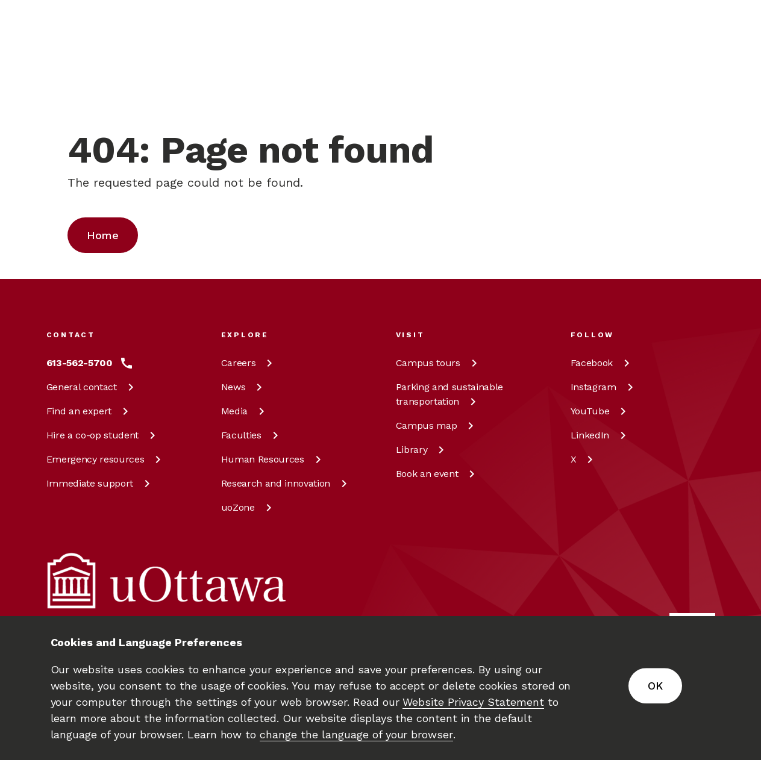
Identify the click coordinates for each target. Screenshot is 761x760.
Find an (89, 411)
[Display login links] (696, 90)
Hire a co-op (103, 435)
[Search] (336, 75)
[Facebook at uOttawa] (602, 363)
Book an (438, 473)
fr (645, 103)
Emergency (106, 459)
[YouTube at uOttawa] (601, 411)
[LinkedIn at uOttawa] (600, 435)
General (92, 387)
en (646, 76)
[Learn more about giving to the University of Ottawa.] (685, 26)
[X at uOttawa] (584, 459)
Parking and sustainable (449, 394)
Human (273, 459)
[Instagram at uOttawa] (604, 387)
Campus (438, 363)
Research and (286, 483)
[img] (93, 27)
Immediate (100, 483)
